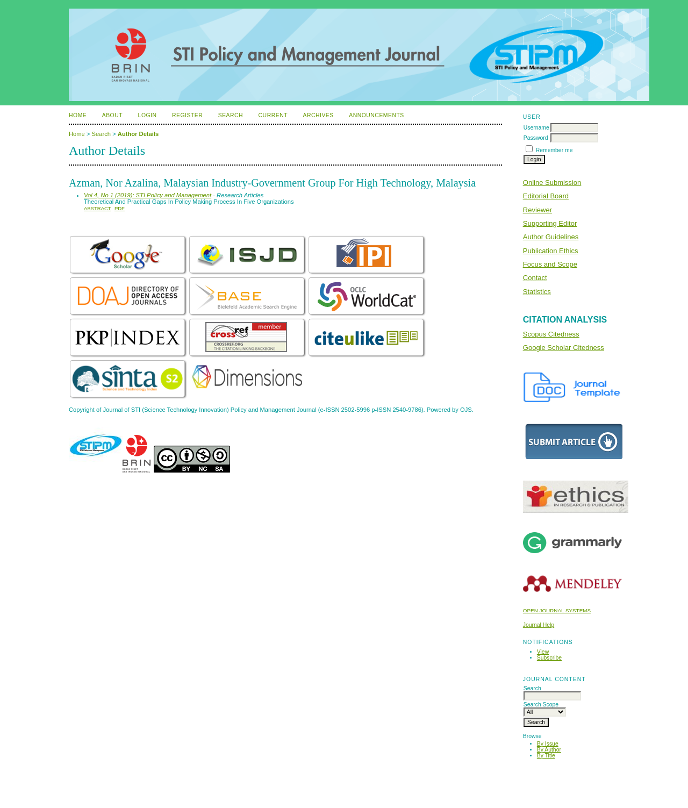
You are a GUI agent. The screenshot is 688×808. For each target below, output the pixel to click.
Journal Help (538, 625)
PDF (119, 208)
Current (273, 115)
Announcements (376, 115)
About (112, 115)
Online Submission (552, 182)
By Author (549, 750)
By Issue (547, 744)
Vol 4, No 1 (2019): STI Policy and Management (147, 195)
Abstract (97, 208)
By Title (546, 756)
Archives (318, 115)
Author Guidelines (550, 237)
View (543, 652)
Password (536, 138)
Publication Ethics (550, 251)
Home (78, 115)
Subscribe (549, 658)
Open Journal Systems (557, 610)
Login (147, 115)
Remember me (554, 150)
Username (536, 128)
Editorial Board (546, 196)
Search (230, 115)
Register (187, 115)
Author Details (138, 134)
